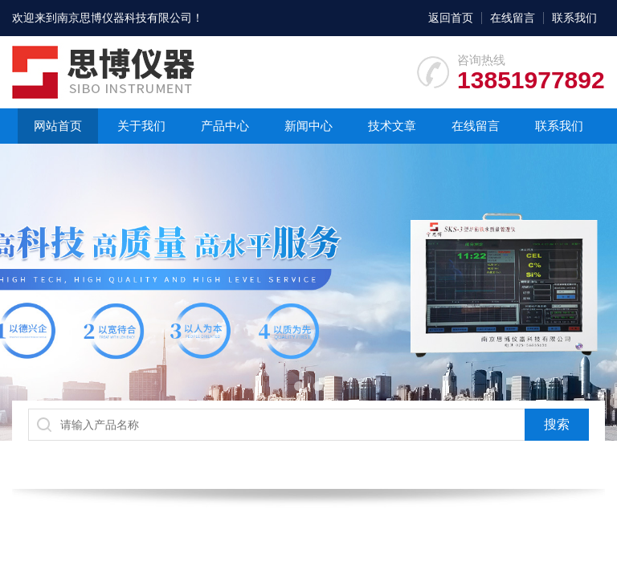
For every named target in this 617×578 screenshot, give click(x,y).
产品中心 (225, 125)
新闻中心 (308, 125)
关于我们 (141, 125)
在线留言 (512, 17)
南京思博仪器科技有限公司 (124, 17)
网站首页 (58, 125)
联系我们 (574, 17)
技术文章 (392, 125)
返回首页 (450, 17)
